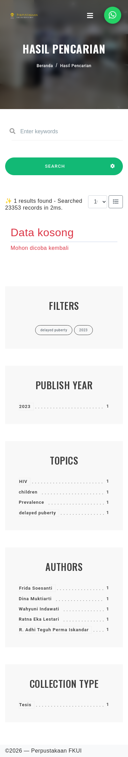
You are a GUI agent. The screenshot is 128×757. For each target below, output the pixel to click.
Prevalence (31, 502)
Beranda (45, 65)
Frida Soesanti (36, 588)
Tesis (25, 704)
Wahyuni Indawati (39, 608)
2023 (25, 406)
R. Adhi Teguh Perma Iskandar (54, 629)
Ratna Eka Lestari (39, 619)
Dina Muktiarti (35, 598)
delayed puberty (37, 512)
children (28, 492)
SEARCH (54, 169)
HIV (23, 481)
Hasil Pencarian (75, 65)
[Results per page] (97, 201)
